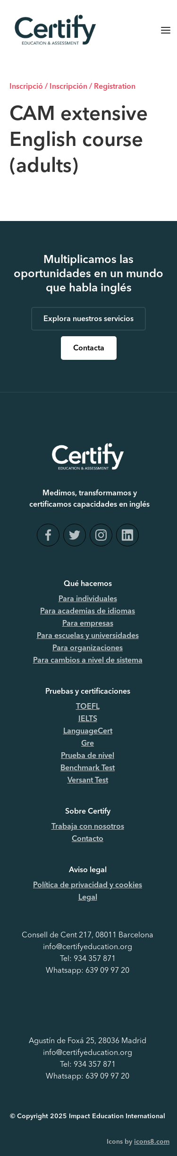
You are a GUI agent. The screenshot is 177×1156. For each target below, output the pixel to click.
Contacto (87, 839)
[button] (165, 30)
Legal (87, 897)
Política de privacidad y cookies (87, 885)
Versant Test (87, 780)
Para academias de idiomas (87, 611)
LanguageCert (87, 731)
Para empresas (87, 624)
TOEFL (88, 707)
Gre (87, 744)
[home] (53, 30)
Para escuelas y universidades (88, 636)
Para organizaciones (87, 648)
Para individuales (88, 599)
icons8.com (151, 1142)
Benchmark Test (87, 768)
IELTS (87, 719)
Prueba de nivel (87, 756)
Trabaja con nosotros (87, 827)
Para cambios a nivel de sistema (88, 660)
